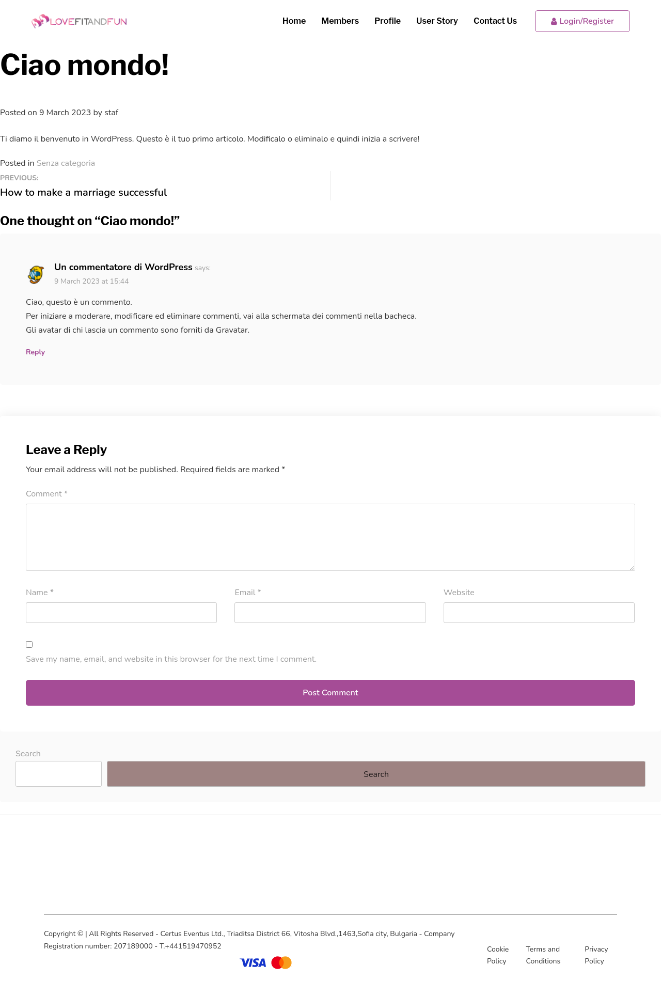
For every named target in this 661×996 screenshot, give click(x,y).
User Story (437, 21)
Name (40, 592)
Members (340, 21)
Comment (47, 494)
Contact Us (495, 21)
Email (247, 592)
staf (111, 112)
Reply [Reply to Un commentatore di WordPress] (35, 352)
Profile (387, 21)
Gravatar (232, 330)
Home (294, 21)
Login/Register (582, 21)
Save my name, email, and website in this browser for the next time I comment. (171, 659)
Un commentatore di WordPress (123, 267)
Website (459, 592)
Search (28, 753)
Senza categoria (66, 163)
